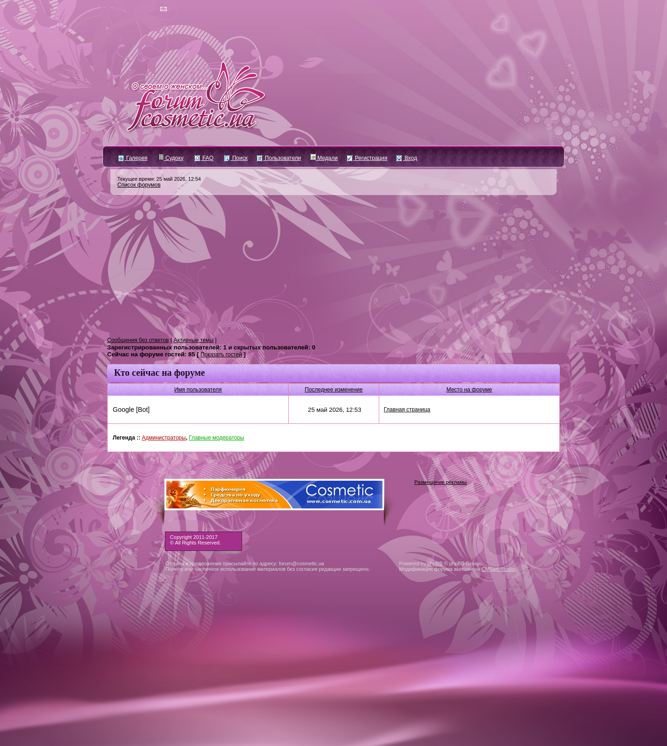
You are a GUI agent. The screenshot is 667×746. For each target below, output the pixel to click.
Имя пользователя (198, 389)
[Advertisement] (333, 266)
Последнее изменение (334, 389)
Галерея (132, 158)
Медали (324, 158)
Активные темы (193, 340)
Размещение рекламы (440, 482)
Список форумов (139, 185)
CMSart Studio (498, 569)
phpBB (435, 563)
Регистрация (367, 158)
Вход (406, 158)
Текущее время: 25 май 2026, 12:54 (159, 179)
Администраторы (164, 437)
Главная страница (407, 409)
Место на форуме (469, 389)
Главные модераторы (216, 437)
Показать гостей (221, 354)
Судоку (171, 158)
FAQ (203, 158)
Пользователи (279, 158)
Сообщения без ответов (138, 340)
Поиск (236, 158)
